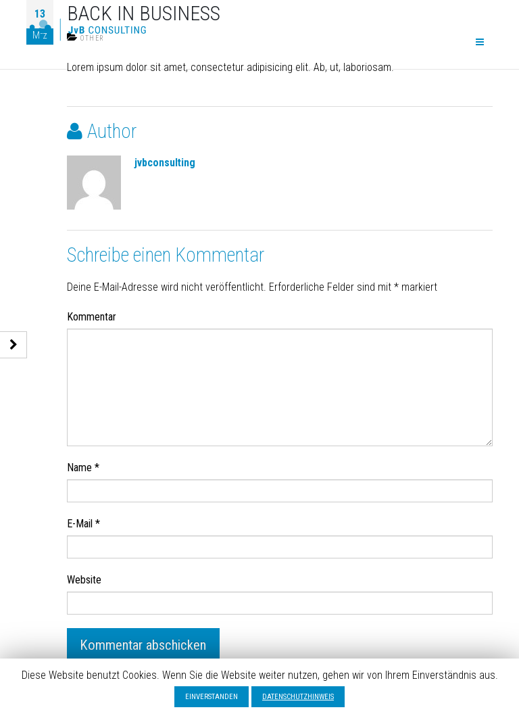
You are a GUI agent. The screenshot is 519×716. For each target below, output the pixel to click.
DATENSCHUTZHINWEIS (298, 696)
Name (83, 467)
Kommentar (91, 316)
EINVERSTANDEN (211, 696)
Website (84, 579)
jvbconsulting (164, 162)
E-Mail (83, 523)
